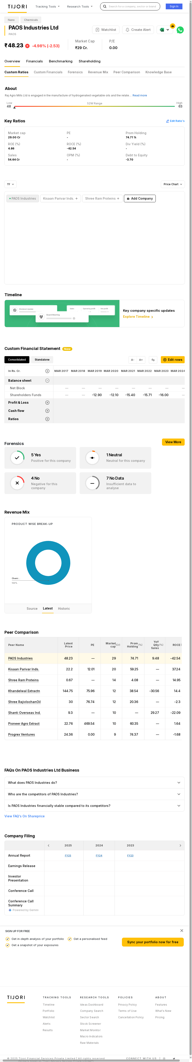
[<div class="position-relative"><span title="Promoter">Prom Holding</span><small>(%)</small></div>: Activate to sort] (133, 645)
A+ (141, 359)
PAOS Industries (20, 658)
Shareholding (90, 61)
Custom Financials (48, 72)
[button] (16, 645)
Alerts (47, 1023)
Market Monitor (90, 1030)
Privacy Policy (127, 1004)
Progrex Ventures (21, 734)
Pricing (159, 1017)
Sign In (174, 6)
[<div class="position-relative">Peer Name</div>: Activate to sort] (31, 645)
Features (161, 1004)
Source (32, 608)
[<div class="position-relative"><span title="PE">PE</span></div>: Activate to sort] (90, 645)
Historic (64, 608)
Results (48, 1030)
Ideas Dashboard (91, 1004)
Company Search (91, 1010)
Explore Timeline (138, 317)
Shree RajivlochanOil (24, 702)
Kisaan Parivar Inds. (23, 669)
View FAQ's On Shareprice (24, 816)
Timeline (49, 1004)
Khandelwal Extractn (24, 691)
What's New (163, 1010)
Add (140, 198)
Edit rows (172, 359)
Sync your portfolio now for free (152, 942)
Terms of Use (127, 1010)
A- (132, 359)
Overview (12, 61)
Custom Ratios (16, 72)
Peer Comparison (126, 72)
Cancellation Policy (131, 1017)
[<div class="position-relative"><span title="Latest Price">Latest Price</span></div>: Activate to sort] (68, 645)
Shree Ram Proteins (23, 680)
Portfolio (49, 1010)
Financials (34, 61)
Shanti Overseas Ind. (24, 713)
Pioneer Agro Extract (24, 723)
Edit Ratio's (175, 121)
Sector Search (89, 1017)
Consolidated (17, 359)
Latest (48, 608)
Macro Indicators (91, 1036)
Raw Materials (89, 1042)
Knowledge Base (159, 72)
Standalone (42, 359)
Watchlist (49, 1017)
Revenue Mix (98, 72)
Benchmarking (61, 61)
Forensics (75, 72)
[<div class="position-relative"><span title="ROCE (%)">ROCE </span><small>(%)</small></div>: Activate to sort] (176, 645)
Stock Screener (90, 1023)
